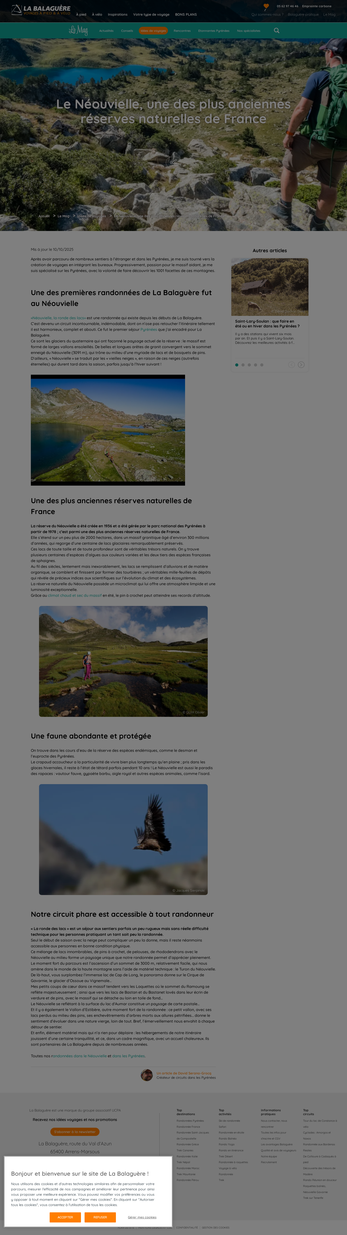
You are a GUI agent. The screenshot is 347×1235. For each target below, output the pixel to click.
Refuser (100, 1217)
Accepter (65, 1217)
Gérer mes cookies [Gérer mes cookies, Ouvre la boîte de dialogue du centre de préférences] (142, 1217)
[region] (88, 1191)
